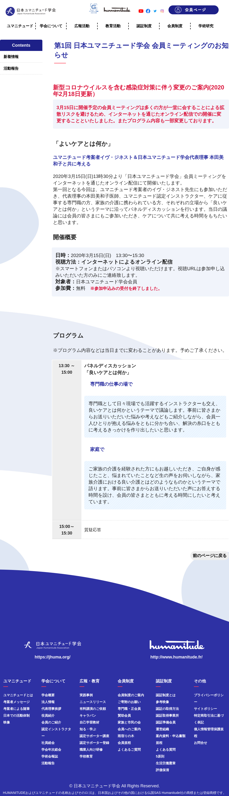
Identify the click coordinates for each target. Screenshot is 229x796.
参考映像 (162, 702)
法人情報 (48, 702)
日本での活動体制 (16, 715)
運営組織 (162, 729)
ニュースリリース (93, 702)
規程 (159, 743)
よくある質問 (166, 749)
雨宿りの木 (126, 736)
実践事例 (86, 695)
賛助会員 (124, 715)
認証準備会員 (166, 722)
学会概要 (48, 695)
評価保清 (162, 770)
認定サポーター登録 (94, 743)
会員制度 (174, 26)
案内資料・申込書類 (170, 736)
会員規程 (124, 743)
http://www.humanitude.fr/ (176, 657)
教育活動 (113, 26)
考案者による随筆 (16, 709)
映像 (6, 722)
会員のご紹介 (51, 722)
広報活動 (81, 26)
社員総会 (48, 743)
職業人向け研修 (91, 749)
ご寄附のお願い (129, 702)
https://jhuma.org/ (52, 657)
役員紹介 (48, 715)
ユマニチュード (20, 26)
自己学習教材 (89, 722)
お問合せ (200, 743)
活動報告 (11, 68)
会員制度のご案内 (131, 695)
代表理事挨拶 (51, 709)
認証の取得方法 (167, 709)
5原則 (160, 756)
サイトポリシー (205, 709)
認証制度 (144, 26)
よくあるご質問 (129, 749)
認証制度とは (166, 695)
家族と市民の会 (129, 722)
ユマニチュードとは (18, 695)
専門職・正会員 (129, 709)
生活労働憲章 (166, 763)
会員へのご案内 (129, 729)
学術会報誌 (49, 756)
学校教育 (86, 756)
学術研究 (205, 26)
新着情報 (11, 57)
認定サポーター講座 (94, 736)
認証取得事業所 (167, 715)
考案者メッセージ (16, 702)
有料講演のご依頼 (93, 709)
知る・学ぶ (88, 729)
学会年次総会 (51, 749)
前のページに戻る (210, 555)
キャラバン (88, 715)
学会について (51, 26)
